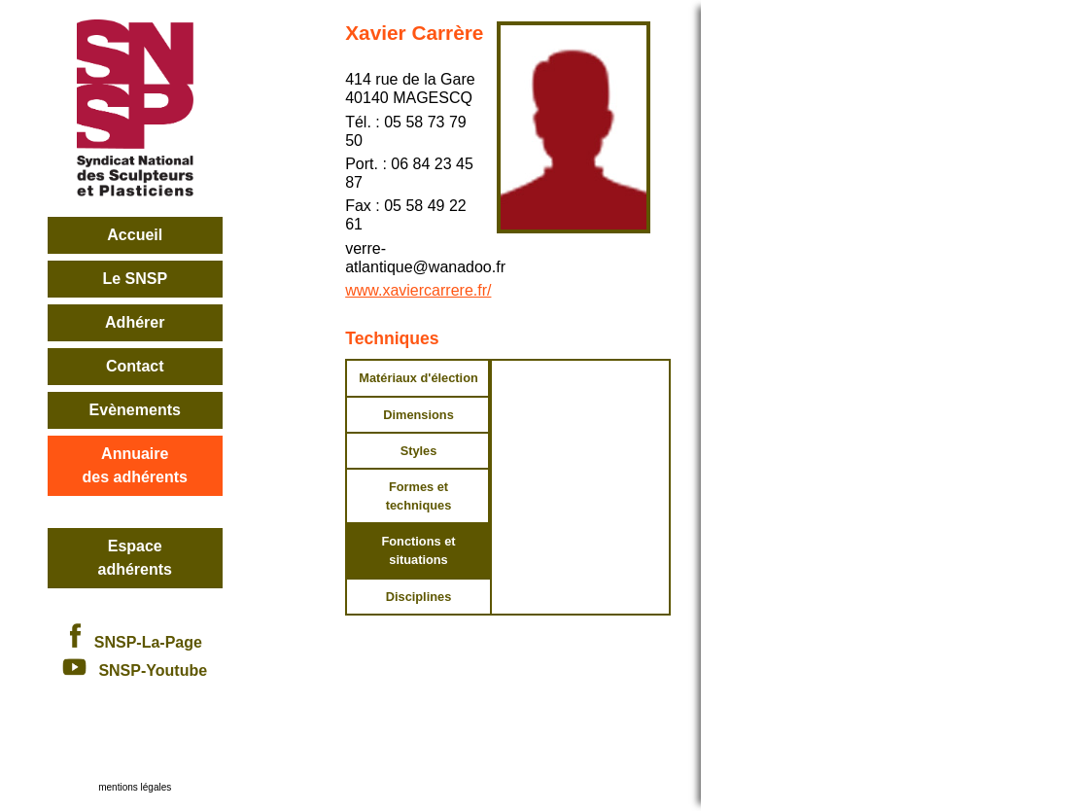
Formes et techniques (419, 495)
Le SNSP (134, 278)
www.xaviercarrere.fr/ (418, 290)
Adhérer (134, 322)
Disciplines (419, 596)
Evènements (135, 410)
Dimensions (418, 414)
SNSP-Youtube (134, 670)
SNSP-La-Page (135, 642)
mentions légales (134, 787)
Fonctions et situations (418, 550)
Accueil (134, 235)
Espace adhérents (135, 558)
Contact (135, 366)
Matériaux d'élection (418, 377)
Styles (418, 450)
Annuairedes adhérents (135, 465)
